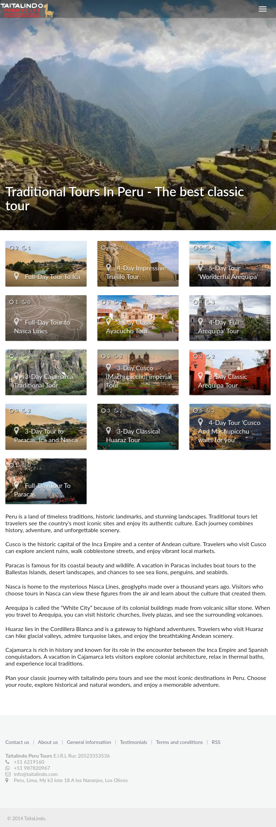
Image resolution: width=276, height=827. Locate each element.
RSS (216, 742)
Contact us (18, 742)
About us (48, 742)
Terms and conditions (180, 742)
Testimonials (134, 742)
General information (89, 742)
